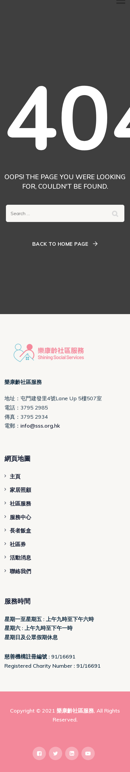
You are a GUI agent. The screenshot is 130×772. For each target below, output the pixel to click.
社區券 (18, 544)
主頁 (15, 476)
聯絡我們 (20, 571)
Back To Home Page (60, 244)
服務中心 (20, 517)
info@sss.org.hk (40, 425)
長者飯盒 (20, 530)
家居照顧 (20, 489)
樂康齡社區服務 (75, 710)
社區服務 (20, 503)
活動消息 (20, 557)
